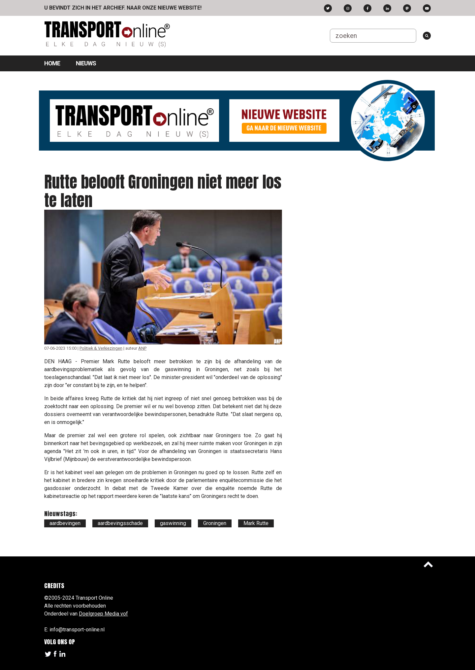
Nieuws (86, 63)
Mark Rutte (256, 523)
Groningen (214, 523)
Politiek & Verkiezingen (100, 348)
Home (52, 63)
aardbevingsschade (120, 523)
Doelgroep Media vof (103, 614)
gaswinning (173, 523)
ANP (142, 348)
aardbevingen (64, 523)
